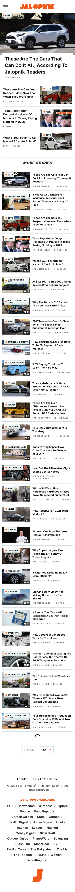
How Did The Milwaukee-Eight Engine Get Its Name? (51, 470)
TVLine (41, 854)
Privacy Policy (45, 779)
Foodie (25, 811)
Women (56, 854)
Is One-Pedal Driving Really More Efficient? (49, 574)
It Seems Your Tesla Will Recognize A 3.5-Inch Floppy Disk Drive (50, 616)
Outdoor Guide (17, 838)
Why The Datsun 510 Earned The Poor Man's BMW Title (50, 304)
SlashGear (41, 844)
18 (28, 665)
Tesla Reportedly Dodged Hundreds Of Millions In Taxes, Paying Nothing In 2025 (20, 116)
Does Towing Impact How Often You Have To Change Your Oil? (49, 450)
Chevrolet (13, 592)
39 (28, 582)
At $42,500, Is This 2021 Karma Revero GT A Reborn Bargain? (51, 283)
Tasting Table (16, 849)
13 (28, 561)
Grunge (54, 816)
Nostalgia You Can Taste (16, 301)
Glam (41, 816)
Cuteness (45, 806)
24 (28, 499)
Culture (12, 529)
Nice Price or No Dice (16, 281)
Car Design (13, 426)
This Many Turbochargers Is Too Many (49, 429)
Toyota (11, 383)
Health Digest (18, 822)
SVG (56, 844)
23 (28, 229)
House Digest (42, 822)
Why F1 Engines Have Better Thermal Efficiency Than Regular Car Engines (50, 698)
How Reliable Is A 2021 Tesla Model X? (50, 512)
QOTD (7, 15)
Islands (22, 827)
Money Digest (26, 833)
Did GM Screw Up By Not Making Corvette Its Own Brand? (47, 595)
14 (28, 311)
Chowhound (26, 806)
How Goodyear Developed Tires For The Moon (48, 636)
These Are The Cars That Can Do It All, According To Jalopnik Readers (36, 65)
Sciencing (61, 838)
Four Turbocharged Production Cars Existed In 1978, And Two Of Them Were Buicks (51, 719)
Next (44, 749)
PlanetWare (41, 838)
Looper (37, 827)
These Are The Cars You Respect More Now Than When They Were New (19, 93)
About (21, 779)
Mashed (52, 827)
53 (28, 332)
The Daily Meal (42, 849)
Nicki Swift (47, 833)
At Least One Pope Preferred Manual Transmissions (50, 533)
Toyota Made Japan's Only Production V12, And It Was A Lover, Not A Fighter (50, 387)
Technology (14, 571)
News (10, 321)
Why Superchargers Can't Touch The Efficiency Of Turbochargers (48, 554)
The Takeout (23, 854)
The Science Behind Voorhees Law (51, 678)
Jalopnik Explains (17, 447)
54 (28, 270)
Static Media (26, 785)
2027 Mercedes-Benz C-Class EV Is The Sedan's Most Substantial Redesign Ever (50, 325)
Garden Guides (22, 816)
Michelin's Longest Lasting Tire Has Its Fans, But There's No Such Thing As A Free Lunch (51, 657)
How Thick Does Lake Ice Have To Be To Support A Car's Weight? (51, 345)
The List (63, 849)
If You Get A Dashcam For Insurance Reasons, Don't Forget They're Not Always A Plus (50, 199)
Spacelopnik (14, 633)
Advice (11, 509)
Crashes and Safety (18, 196)
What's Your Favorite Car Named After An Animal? (20, 139)
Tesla (48, 112)
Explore (62, 806)
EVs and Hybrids (16, 363)
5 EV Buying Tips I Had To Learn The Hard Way (48, 366)
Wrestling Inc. (37, 860)
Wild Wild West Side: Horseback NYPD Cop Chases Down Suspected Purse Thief (50, 492)
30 (28, 374)
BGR (10, 806)
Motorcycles (14, 468)
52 (28, 250)
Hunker (61, 822)
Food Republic (44, 811)
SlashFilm (22, 844)
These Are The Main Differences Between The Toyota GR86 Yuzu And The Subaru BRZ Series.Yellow (49, 408)
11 (28, 727)
